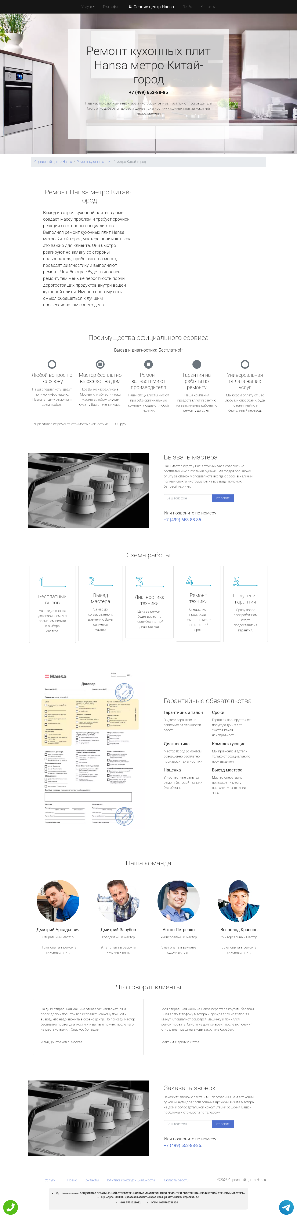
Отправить (223, 498)
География (111, 7)
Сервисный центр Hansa (53, 162)
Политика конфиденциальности (130, 1180)
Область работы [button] (176, 1180)
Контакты (207, 7)
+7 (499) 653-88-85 (148, 92)
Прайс (187, 7)
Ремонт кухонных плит (94, 162)
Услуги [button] (87, 7)
